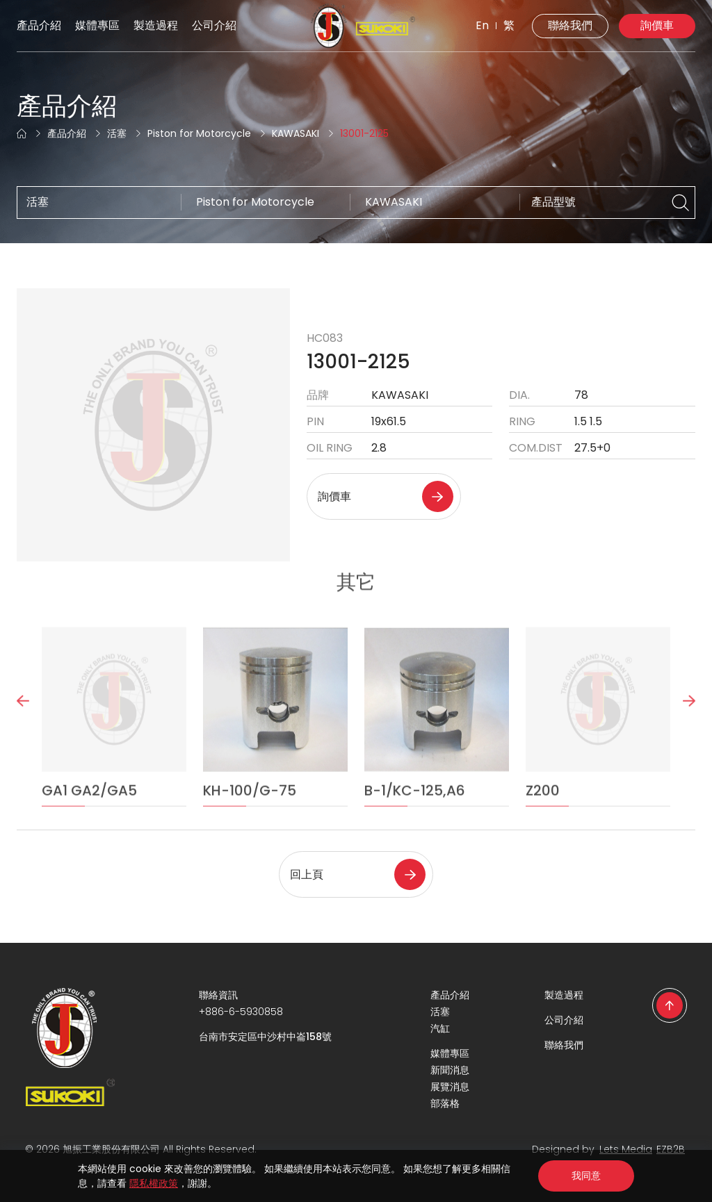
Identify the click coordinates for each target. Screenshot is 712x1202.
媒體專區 (97, 25)
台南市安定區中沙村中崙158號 (265, 1037)
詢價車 (657, 25)
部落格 (445, 1103)
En (482, 25)
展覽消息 (449, 1087)
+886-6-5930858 (241, 1012)
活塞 (117, 133)
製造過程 (156, 25)
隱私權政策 (153, 1183)
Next (689, 726)
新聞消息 (449, 1070)
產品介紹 (39, 25)
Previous (23, 726)
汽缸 (440, 1028)
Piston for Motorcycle (199, 133)
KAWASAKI (295, 133)
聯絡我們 (570, 25)
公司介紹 (214, 25)
